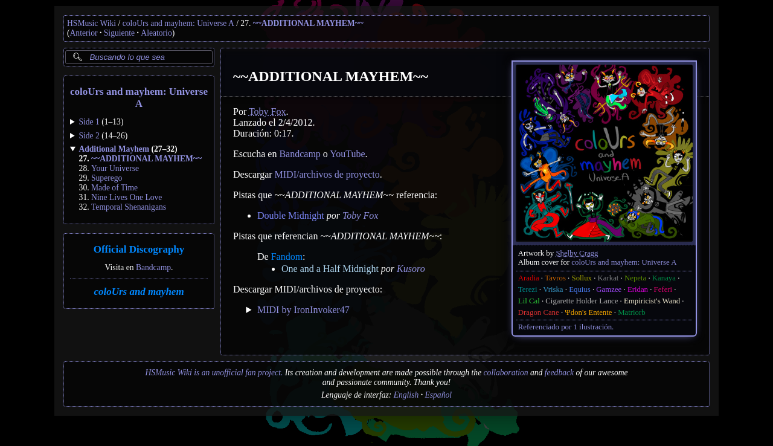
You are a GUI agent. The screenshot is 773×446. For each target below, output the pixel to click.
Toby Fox (267, 111)
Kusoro (411, 268)
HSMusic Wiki (91, 23)
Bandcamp (153, 267)
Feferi (663, 289)
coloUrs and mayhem (139, 291)
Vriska (553, 289)
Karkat (608, 278)
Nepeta (635, 278)
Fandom (287, 256)
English (406, 394)
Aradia (528, 278)
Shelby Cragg (577, 253)
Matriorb (632, 312)
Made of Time (114, 187)
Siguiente (119, 32)
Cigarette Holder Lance (581, 301)
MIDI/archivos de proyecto (327, 174)
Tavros (555, 278)
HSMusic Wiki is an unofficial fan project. (214, 372)
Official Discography (139, 249)
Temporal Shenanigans (128, 207)
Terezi (527, 289)
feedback (559, 372)
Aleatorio (156, 32)
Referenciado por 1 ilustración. (566, 327)
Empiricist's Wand (652, 301)
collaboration (506, 372)
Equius (580, 289)
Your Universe (115, 168)
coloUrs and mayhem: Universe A (178, 23)
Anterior (84, 32)
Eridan (637, 289)
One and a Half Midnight (330, 268)
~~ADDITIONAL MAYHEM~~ (308, 23)
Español (438, 394)
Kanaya (664, 278)
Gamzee (608, 289)
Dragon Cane (538, 312)
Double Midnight (290, 215)
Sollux (582, 278)
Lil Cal (529, 301)
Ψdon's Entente (588, 312)
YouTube (347, 154)
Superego (106, 178)
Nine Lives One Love (126, 197)
